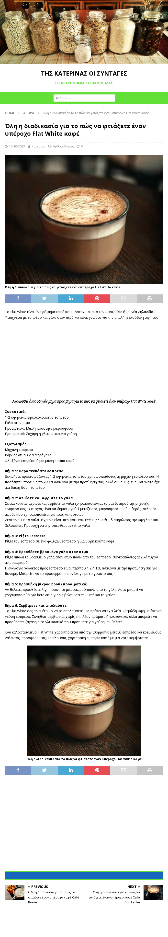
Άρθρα (58, 146)
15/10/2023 (17, 146)
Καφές (69, 146)
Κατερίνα (38, 146)
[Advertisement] (84, 359)
